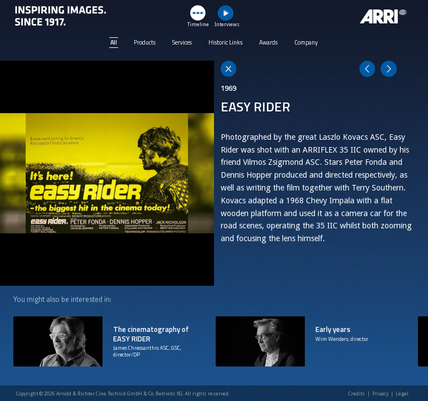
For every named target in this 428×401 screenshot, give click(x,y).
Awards (268, 42)
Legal (402, 394)
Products (144, 42)
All (113, 42)
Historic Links (225, 42)
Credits (356, 394)
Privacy (380, 394)
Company (306, 42)
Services (182, 42)
